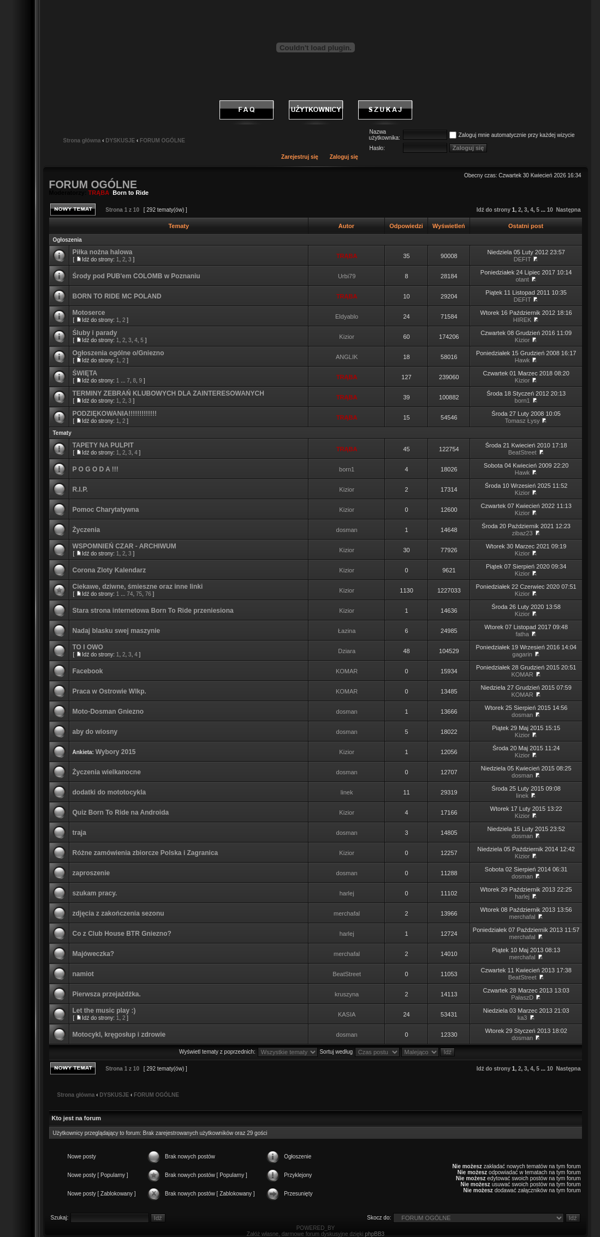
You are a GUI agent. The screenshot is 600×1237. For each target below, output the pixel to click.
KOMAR (347, 671)
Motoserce (88, 312)
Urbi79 (346, 276)
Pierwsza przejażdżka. (106, 994)
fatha (521, 634)
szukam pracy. (94, 893)
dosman (347, 530)
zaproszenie (91, 873)
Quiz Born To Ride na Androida (120, 812)
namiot (82, 974)
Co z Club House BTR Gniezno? (121, 933)
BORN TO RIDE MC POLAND (116, 296)
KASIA (346, 1014)
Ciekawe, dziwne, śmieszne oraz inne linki (137, 586)
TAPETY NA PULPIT (102, 445)
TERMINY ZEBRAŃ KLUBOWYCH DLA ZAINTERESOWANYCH (168, 393)
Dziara (346, 651)
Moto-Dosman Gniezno (108, 711)
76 (148, 594)
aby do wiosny (94, 732)
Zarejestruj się (299, 157)
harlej (347, 893)
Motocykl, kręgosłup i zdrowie (118, 1034)
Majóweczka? (93, 954)
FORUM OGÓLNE (162, 141)
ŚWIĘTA (84, 373)
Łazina (346, 631)
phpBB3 (375, 1234)
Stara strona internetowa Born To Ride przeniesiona (152, 610)
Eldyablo (346, 316)
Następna (568, 210)
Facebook (87, 671)
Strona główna (81, 141)
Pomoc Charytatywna (105, 509)
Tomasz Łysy (522, 420)
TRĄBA (99, 192)
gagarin (522, 654)
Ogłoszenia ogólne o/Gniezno (118, 353)
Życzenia (86, 530)
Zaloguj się (344, 157)
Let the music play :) (103, 1010)
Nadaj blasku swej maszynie (116, 631)
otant (521, 279)
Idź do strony (493, 210)
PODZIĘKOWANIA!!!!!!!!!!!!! (114, 413)
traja (79, 832)
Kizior (346, 336)
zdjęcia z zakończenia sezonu (118, 913)
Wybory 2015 (116, 752)
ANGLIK (347, 357)
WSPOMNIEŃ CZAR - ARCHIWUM (124, 546)
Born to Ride (130, 192)
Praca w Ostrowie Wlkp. (109, 691)
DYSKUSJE (120, 141)
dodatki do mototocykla (109, 792)
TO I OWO (87, 647)
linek (347, 792)
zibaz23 (522, 533)
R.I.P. (79, 489)
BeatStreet (522, 452)
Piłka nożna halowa (102, 252)
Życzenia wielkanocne (106, 772)
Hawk (522, 360)
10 (550, 210)
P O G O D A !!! (95, 469)
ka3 (522, 1017)
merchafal (347, 913)
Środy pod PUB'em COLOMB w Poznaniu (136, 276)
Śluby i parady (94, 333)
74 (130, 594)
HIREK (522, 319)
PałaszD (522, 997)
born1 (522, 400)
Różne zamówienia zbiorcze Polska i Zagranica (145, 853)
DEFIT (522, 259)
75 (139, 594)
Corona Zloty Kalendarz (109, 570)
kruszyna (347, 994)
